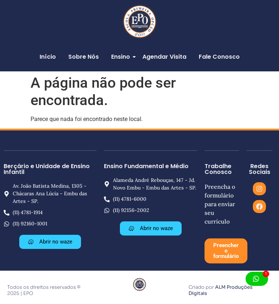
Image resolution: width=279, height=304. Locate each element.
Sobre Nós (83, 57)
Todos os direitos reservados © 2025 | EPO (43, 290)
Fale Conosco (219, 57)
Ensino (122, 57)
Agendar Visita (164, 57)
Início (48, 57)
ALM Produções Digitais (220, 290)
